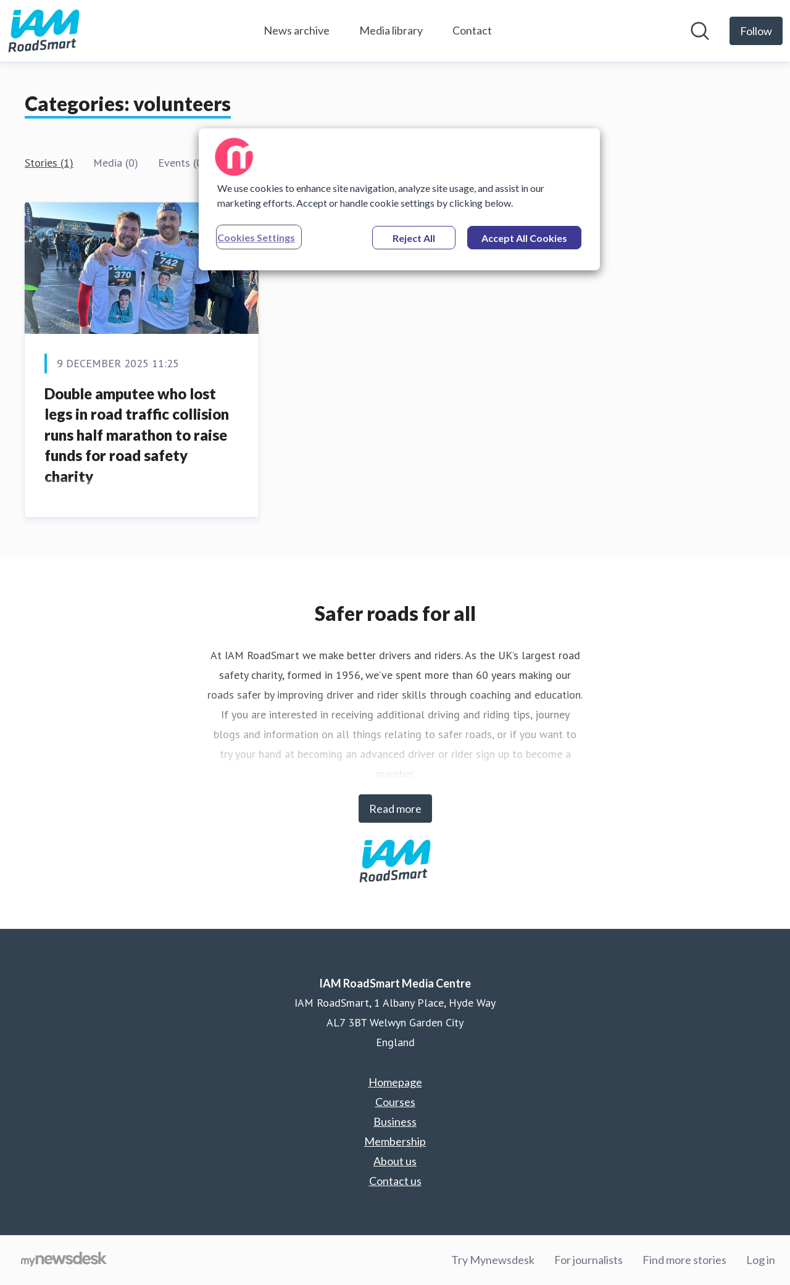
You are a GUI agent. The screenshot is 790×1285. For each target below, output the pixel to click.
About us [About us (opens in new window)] (395, 1161)
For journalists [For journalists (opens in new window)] (588, 1259)
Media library (391, 30)
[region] (399, 199)
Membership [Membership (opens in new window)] (395, 1141)
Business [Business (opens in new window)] (395, 1121)
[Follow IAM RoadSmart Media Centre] (756, 31)
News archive (297, 30)
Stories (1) (49, 163)
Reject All (414, 238)
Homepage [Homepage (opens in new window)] (395, 1082)
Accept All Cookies (524, 238)
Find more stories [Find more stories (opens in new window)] (684, 1259)
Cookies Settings (256, 237)
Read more (395, 808)
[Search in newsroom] (700, 31)
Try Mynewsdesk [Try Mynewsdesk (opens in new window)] (492, 1259)
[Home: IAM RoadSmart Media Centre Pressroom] (43, 30)
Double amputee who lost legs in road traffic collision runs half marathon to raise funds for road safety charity (136, 435)
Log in (760, 1259)
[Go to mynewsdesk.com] (64, 1260)
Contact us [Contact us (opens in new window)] (395, 1180)
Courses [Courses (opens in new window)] (395, 1101)
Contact (472, 30)
